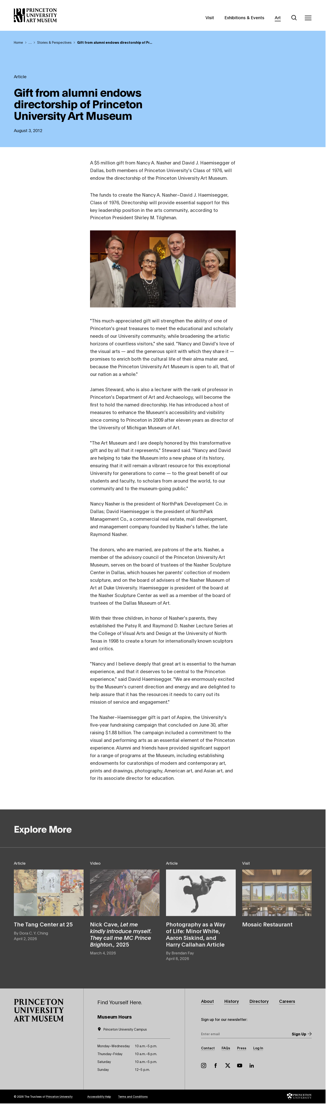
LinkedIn (251, 1065)
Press (241, 1048)
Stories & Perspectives (54, 42)
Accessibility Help (99, 1096)
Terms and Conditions (133, 1096)
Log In (258, 1048)
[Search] (294, 17)
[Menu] (308, 17)
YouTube (239, 1065)
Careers (287, 1001)
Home (18, 42)
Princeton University (59, 1096)
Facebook (215, 1065)
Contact (208, 1048)
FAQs (226, 1048)
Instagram (203, 1065)
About (207, 1001)
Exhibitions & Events (244, 17)
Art (278, 17)
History (231, 1001)
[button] (39, 1010)
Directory (259, 1001)
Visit (209, 17)
